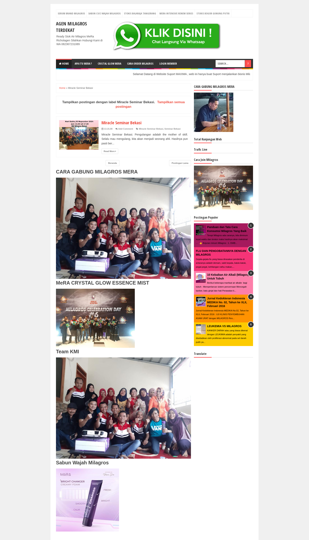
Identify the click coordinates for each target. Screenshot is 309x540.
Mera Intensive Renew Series (176, 13)
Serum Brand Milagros (71, 13)
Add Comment (125, 129)
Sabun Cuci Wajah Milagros (104, 13)
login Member (168, 63)
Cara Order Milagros (140, 63)
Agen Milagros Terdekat (71, 26)
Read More (110, 151)
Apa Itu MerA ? (83, 63)
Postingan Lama (180, 163)
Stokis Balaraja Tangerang (140, 13)
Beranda (112, 163)
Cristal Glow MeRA (109, 63)
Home (64, 63)
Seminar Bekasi (172, 129)
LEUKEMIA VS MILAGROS (224, 326)
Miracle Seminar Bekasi (121, 122)
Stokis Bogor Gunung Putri (213, 13)
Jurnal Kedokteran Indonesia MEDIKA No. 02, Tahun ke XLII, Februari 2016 (227, 302)
